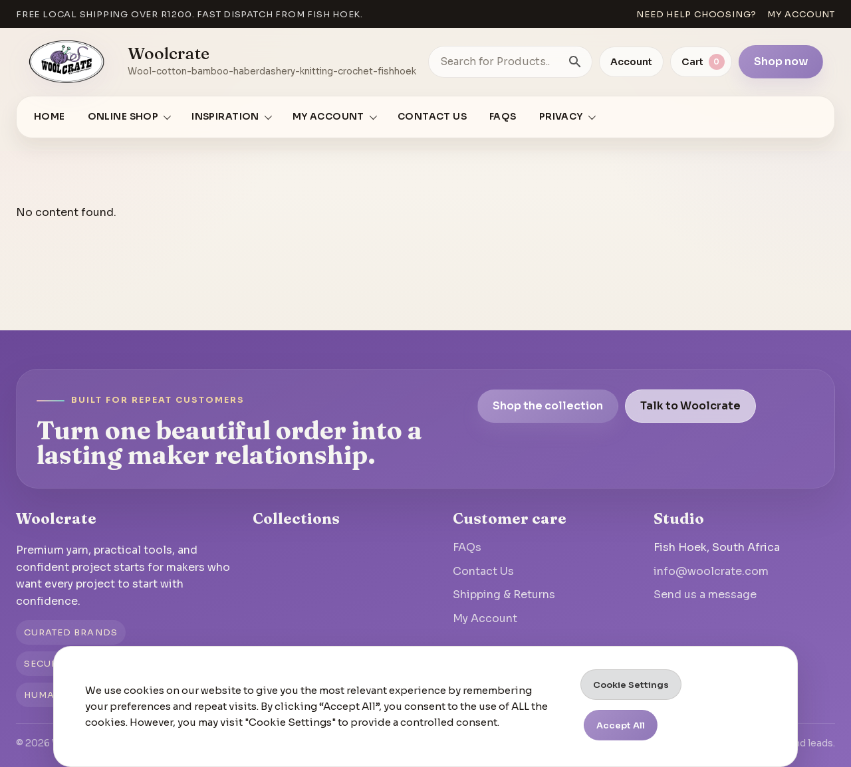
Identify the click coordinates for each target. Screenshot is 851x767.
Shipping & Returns (504, 595)
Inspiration (225, 116)
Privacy (561, 116)
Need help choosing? (696, 14)
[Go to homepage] (67, 61)
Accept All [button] (620, 725)
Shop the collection (548, 406)
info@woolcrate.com (711, 571)
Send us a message (705, 595)
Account (631, 62)
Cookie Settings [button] (631, 685)
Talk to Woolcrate (690, 406)
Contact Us (432, 116)
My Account (485, 618)
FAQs (503, 116)
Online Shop (123, 116)
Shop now (781, 61)
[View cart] (701, 62)
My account (801, 14)
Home (49, 116)
